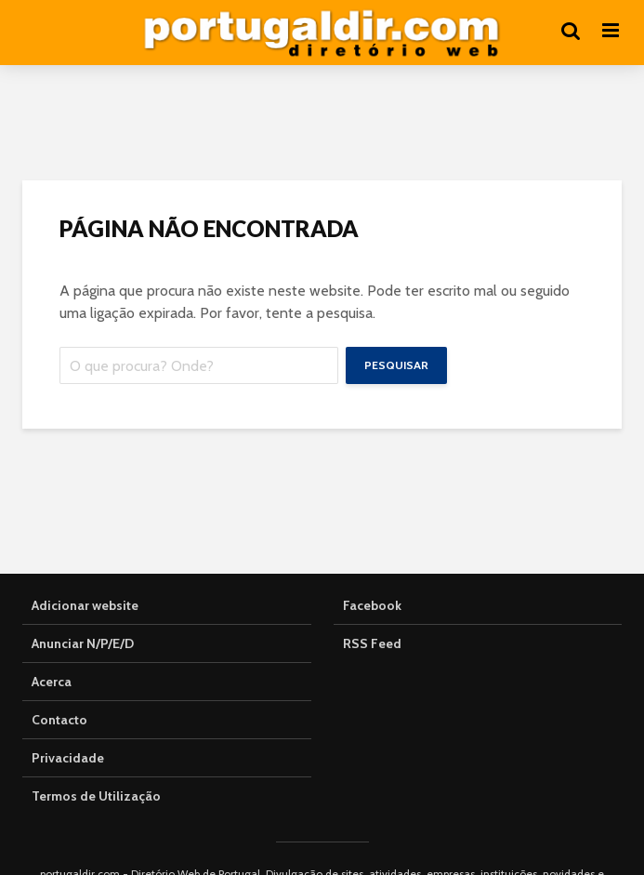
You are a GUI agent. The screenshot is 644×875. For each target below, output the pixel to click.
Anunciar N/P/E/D (83, 643)
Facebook (372, 605)
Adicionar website (85, 605)
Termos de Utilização (96, 796)
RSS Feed (372, 643)
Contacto (59, 719)
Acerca (52, 681)
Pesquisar (396, 365)
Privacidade (68, 757)
